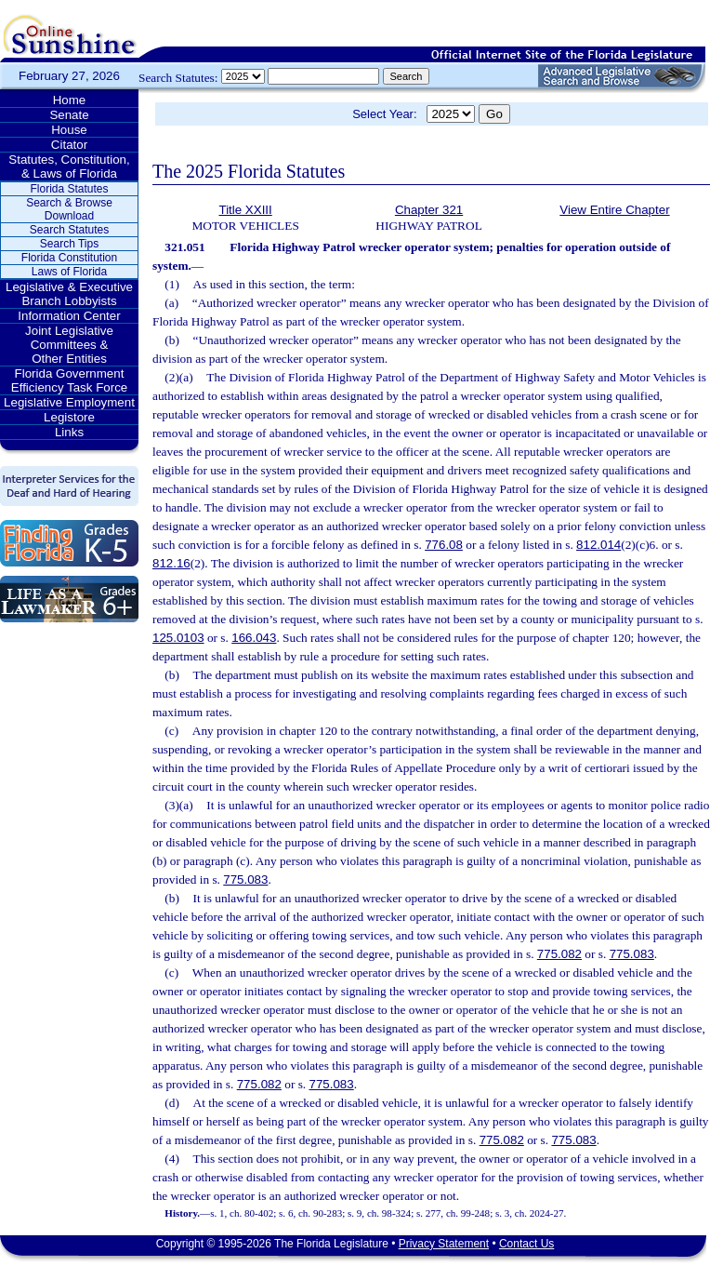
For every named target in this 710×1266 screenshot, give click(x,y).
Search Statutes (69, 229)
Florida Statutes (69, 188)
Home (69, 100)
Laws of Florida (69, 271)
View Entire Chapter (614, 210)
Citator (69, 145)
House (69, 130)
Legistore (69, 417)
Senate (68, 115)
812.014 (598, 545)
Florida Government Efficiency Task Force (69, 380)
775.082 (559, 954)
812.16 (171, 563)
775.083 (245, 879)
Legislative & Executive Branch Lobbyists (69, 294)
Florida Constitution (69, 257)
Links (69, 432)
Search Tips (69, 243)
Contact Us (526, 1243)
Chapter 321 (429, 210)
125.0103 (178, 638)
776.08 (444, 545)
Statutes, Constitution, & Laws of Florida (68, 166)
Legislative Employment (69, 402)
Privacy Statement (444, 1243)
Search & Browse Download (69, 209)
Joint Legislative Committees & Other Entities (69, 345)
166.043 (253, 638)
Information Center (69, 316)
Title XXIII (244, 210)
